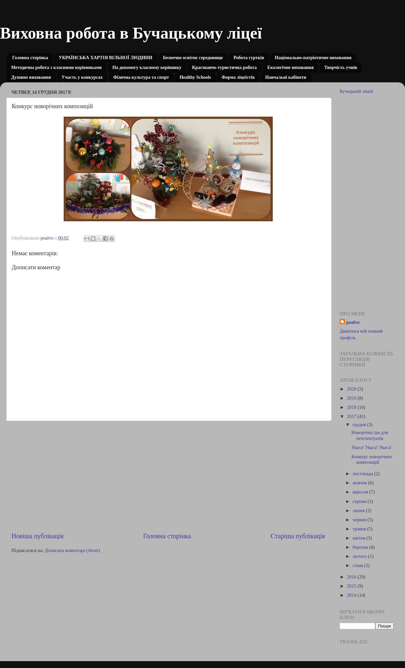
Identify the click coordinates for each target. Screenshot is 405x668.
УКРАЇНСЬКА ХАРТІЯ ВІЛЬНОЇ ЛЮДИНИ (106, 57)
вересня (361, 491)
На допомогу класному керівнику (147, 67)
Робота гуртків (249, 57)
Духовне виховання (31, 77)
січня (358, 565)
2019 (352, 398)
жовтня (360, 482)
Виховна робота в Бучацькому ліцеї (131, 33)
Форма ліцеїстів (237, 77)
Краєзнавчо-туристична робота (224, 67)
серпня (360, 501)
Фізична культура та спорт (141, 77)
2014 (352, 595)
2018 (352, 407)
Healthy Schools (195, 77)
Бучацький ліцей (356, 91)
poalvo (353, 322)
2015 (352, 586)
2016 (352, 576)
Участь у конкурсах (82, 77)
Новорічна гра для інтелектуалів (369, 435)
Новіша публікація (37, 536)
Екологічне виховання (290, 67)
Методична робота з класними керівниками (56, 67)
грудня (360, 424)
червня (360, 519)
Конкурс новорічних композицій (371, 459)
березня (361, 547)
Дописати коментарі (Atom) (72, 550)
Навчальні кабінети (285, 77)
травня (360, 528)
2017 (352, 416)
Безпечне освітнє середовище (193, 57)
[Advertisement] (168, 476)
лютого (360, 556)
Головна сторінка (30, 57)
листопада (363, 473)
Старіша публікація (298, 536)
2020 (352, 389)
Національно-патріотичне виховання (313, 57)
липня (359, 510)
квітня (359, 538)
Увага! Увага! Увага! (371, 447)
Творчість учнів (340, 67)
